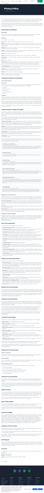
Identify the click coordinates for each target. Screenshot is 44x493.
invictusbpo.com (20, 71)
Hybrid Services (21, 484)
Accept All (40, 489)
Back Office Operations (22, 481)
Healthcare (28, 480)
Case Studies (37, 480)
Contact (30, 1)
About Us (26, 1)
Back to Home (4, 461)
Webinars (37, 483)
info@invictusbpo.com (22, 341)
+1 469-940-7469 (8, 455)
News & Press (12, 483)
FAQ (36, 484)
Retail (28, 483)
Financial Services (29, 479)
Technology (12, 1)
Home (5, 1)
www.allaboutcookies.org (20, 211)
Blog (24, 1)
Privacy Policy (8, 491)
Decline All (35, 489)
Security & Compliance (5, 386)
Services (8, 1)
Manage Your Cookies (27, 489)
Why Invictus (20, 1)
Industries (16, 1)
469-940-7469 (33, 1)
